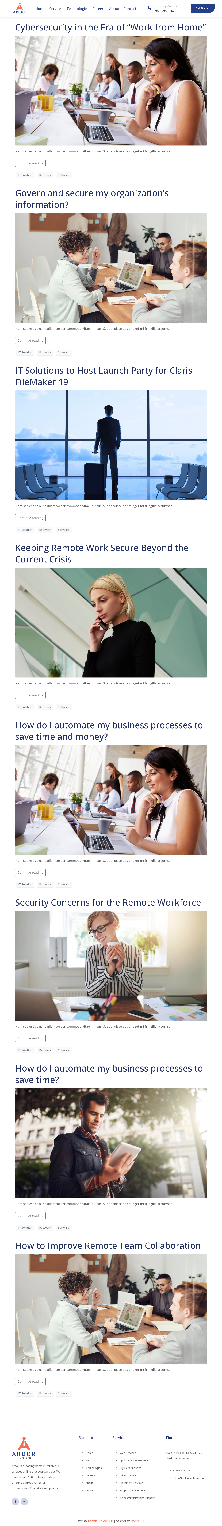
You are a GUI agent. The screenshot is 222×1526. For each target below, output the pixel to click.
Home (40, 8)
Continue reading (30, 163)
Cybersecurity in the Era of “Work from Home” (110, 27)
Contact (130, 8)
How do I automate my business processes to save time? (109, 1074)
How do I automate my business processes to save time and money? (109, 730)
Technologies (78, 8)
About (114, 8)
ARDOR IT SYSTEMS (100, 1521)
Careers (99, 8)
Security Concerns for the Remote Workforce (108, 902)
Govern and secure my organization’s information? (92, 198)
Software (64, 175)
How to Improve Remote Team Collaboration (108, 1245)
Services (56, 8)
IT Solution (25, 175)
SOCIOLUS (137, 1521)
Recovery (45, 175)
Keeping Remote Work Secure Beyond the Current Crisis (102, 553)
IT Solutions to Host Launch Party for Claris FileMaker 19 (103, 376)
